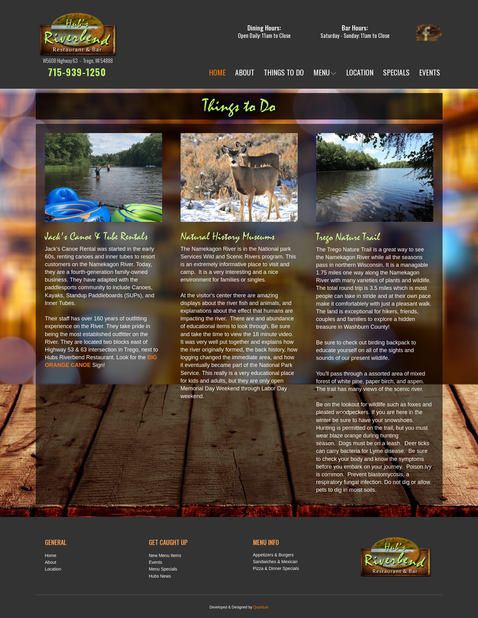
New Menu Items (165, 555)
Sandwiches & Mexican (275, 561)
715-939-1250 (77, 72)
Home (50, 555)
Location (53, 569)
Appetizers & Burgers (273, 554)
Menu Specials (163, 569)
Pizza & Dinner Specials (276, 568)
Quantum (260, 607)
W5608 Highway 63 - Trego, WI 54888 (78, 60)
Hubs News (160, 576)
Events (155, 562)
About (50, 562)
